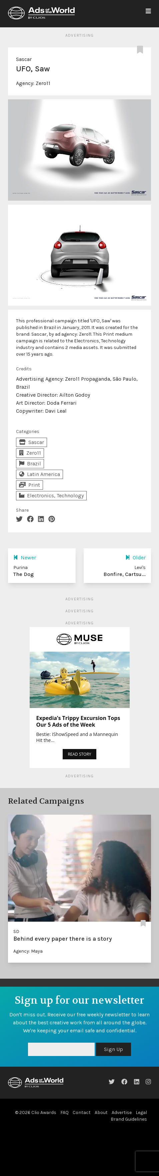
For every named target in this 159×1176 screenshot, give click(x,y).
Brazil (30, 463)
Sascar (24, 59)
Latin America (39, 474)
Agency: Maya (28, 951)
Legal (141, 1112)
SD (16, 931)
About (101, 1112)
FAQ (64, 1112)
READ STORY (79, 754)
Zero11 (43, 83)
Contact (82, 1112)
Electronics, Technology (51, 495)
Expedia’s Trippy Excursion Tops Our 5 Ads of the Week (78, 721)
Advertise (122, 1112)
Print (29, 485)
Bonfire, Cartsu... (124, 574)
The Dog (23, 574)
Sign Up (113, 1049)
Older (135, 557)
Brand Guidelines (129, 1119)
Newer (24, 557)
